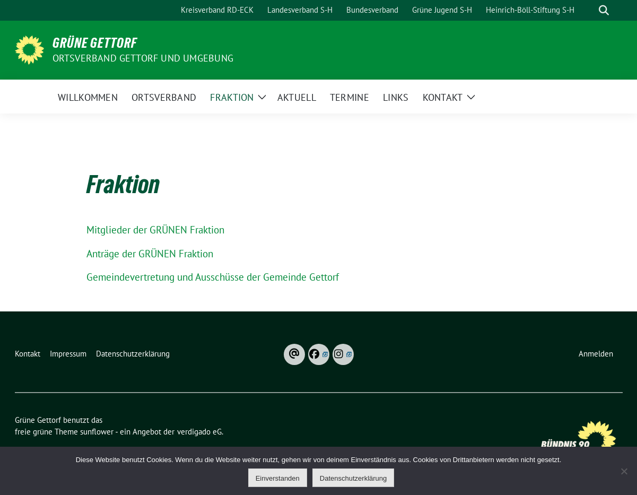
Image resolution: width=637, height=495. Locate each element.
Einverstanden (278, 478)
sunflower (97, 432)
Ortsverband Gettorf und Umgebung (143, 58)
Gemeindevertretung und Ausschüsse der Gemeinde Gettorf (212, 277)
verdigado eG (199, 432)
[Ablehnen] (623, 471)
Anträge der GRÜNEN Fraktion (149, 253)
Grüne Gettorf (95, 43)
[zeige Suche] (604, 10)
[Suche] (589, 10)
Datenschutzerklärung (353, 478)
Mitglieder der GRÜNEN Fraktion (155, 229)
